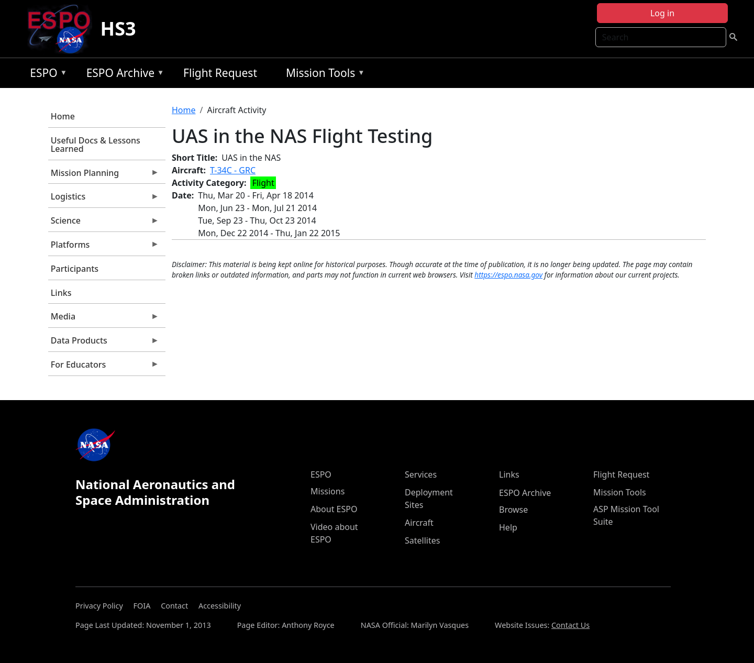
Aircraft (419, 522)
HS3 (118, 28)
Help (508, 527)
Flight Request (220, 72)
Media (103, 319)
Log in (662, 13)
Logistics (103, 199)
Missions (328, 491)
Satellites (422, 540)
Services (421, 474)
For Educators (103, 367)
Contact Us (570, 625)
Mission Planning (103, 175)
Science (103, 223)
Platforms (103, 247)
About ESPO (334, 509)
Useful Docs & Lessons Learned (95, 144)
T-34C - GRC (233, 170)
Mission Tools (323, 74)
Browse (513, 509)
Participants (74, 268)
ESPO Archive (122, 74)
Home (63, 116)
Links (61, 293)
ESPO (46, 74)
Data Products (103, 343)
